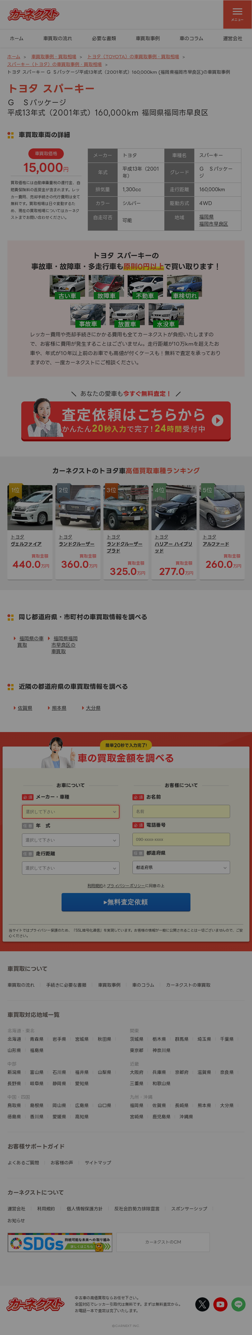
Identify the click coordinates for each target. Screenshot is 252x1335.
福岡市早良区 (213, 224)
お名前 (153, 797)
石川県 (59, 1072)
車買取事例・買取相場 (53, 56)
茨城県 (136, 1039)
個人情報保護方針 (85, 1208)
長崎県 (182, 1105)
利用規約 (95, 886)
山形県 (14, 1050)
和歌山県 (161, 1083)
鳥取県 (14, 1105)
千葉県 (227, 1039)
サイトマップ (98, 1162)
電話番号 (156, 825)
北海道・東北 (20, 1030)
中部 (11, 1063)
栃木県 (159, 1039)
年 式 (43, 825)
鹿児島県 (161, 1116)
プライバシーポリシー (126, 886)
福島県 (37, 1050)
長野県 (14, 1083)
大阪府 (136, 1072)
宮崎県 (136, 1116)
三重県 (136, 1083)
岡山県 (59, 1105)
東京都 (136, 1050)
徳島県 (14, 1116)
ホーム (17, 38)
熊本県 (59, 708)
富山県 (37, 1072)
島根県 (37, 1105)
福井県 (82, 1072)
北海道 (14, 1039)
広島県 (82, 1105)
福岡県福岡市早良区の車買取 (64, 645)
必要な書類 (104, 38)
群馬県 (182, 1039)
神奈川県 (161, 1050)
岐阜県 (37, 1083)
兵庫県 (159, 1072)
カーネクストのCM (163, 1242)
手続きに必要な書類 (66, 984)
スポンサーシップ (189, 1208)
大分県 (93, 708)
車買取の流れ (57, 38)
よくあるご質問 (23, 1162)
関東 (134, 1030)
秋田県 (104, 1039)
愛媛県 (59, 1116)
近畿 (134, 1063)
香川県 (37, 1116)
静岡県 (59, 1083)
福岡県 (206, 217)
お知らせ (16, 1220)
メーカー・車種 (52, 797)
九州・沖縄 (141, 1097)
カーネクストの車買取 (188, 984)
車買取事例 (148, 38)
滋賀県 (204, 1072)
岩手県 (59, 1039)
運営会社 (232, 38)
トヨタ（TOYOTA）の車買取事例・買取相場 (133, 56)
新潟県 (14, 1072)
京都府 (182, 1072)
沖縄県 (186, 1116)
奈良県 (227, 1072)
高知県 (82, 1116)
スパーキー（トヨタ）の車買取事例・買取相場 (54, 64)
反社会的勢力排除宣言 (137, 1208)
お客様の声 (62, 1162)
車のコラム (191, 38)
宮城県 (82, 1039)
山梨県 (104, 1072)
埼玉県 (204, 1039)
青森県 (37, 1039)
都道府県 (156, 853)
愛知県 (82, 1083)
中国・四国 (18, 1097)
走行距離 (45, 853)
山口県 (104, 1105)
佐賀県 (25, 708)
